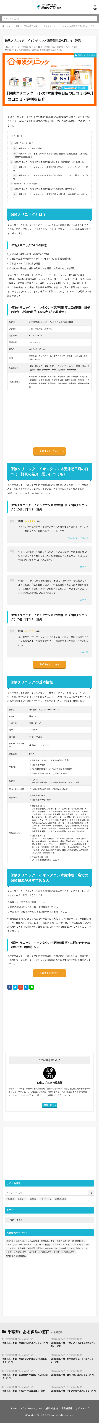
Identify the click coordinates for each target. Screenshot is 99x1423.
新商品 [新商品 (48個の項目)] (63, 1248)
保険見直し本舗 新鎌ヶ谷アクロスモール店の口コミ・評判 (24, 1360)
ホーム (13, 1408)
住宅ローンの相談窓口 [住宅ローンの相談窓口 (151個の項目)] (43, 1244)
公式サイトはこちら (49, 451)
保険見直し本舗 (60, 1199)
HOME (8, 26)
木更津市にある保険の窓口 (51, 50)
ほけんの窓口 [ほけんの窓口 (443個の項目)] (33, 1241)
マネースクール (45, 1199)
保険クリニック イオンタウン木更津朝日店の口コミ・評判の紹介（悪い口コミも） (48, 162)
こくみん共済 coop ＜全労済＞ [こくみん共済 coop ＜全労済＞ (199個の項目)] (18, 1244)
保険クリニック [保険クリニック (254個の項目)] (63, 1241)
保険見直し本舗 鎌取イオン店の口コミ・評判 (72, 1375)
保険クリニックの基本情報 (23, 183)
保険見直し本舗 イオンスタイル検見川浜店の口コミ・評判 (73, 1344)
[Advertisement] (49, 1021)
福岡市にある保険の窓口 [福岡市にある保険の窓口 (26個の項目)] (16, 1256)
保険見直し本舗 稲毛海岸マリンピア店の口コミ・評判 (72, 1360)
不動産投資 (10, 1199)
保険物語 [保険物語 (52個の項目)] (31, 1248)
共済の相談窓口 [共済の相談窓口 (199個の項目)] (78, 1241)
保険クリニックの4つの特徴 (27, 148)
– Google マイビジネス (77, 538)
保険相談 (35, 50)
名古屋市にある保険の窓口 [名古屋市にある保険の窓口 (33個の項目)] (40, 1252)
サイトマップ (82, 1408)
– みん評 (84, 652)
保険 (17, 26)
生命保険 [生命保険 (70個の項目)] (21, 1248)
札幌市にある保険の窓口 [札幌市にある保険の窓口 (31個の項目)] (64, 1252)
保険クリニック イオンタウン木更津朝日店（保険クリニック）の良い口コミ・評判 (50, 168)
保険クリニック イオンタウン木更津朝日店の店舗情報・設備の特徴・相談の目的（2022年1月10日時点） (50, 155)
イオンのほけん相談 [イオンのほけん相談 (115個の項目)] (80, 1244)
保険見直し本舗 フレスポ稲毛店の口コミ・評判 (73, 1391)
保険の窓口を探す (31, 26)
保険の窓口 (26, 50)
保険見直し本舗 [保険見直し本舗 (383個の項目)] (47, 1241)
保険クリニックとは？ (21, 143)
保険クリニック (13, 50)
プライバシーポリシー (31, 1408)
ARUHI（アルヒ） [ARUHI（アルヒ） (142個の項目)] (62, 1244)
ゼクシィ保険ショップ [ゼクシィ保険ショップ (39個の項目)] (77, 1248)
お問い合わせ (51, 1408)
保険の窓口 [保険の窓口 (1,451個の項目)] (20, 1241)
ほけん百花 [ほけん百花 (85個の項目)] (10, 1248)
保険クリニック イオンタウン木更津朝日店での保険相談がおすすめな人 (43, 189)
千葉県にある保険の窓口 (67, 47)
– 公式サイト (82, 567)
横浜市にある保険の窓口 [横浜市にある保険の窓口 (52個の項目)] (47, 1248)
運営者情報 (66, 1408)
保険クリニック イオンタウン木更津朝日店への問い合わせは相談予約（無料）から (50, 195)
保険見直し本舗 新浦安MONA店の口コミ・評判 (25, 1343)
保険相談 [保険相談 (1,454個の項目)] (9, 1241)
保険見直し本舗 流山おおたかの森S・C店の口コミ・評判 (25, 1376)
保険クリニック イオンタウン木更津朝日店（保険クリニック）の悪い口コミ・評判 (50, 177)
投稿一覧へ (48, 1105)
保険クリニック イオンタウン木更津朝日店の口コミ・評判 (69, 26)
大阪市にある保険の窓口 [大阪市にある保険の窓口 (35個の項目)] (16, 1252)
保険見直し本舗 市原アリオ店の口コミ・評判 (23, 1391)
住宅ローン (22, 1199)
